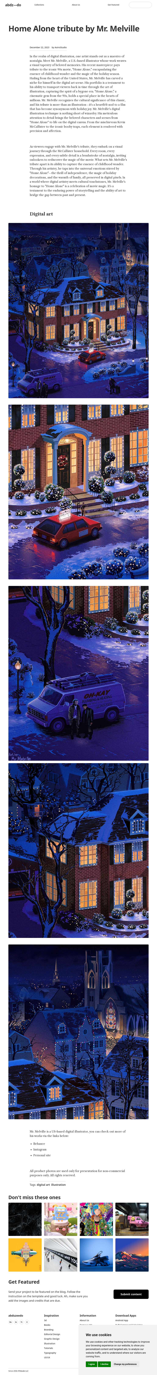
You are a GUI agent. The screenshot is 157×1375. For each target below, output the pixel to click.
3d (45, 1320)
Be (10, 1322)
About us (76, 5)
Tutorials (48, 1348)
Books (47, 1324)
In (16, 1322)
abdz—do (13, 4)
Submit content (131, 1294)
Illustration (49, 1343)
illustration (58, 1185)
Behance (39, 1143)
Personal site (42, 1155)
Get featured (113, 5)
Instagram (39, 1149)
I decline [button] (104, 1364)
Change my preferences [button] (125, 1364)
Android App (121, 1320)
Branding (49, 1329)
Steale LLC (24, 1371)
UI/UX (47, 1357)
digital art (43, 1185)
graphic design (52, 1338)
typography (50, 1352)
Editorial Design (52, 1334)
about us (84, 1320)
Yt (21, 1322)
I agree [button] (91, 1364)
